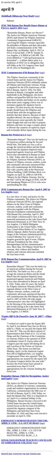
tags (37, 16)
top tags (26, 453)
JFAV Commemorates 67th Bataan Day (20, 72)
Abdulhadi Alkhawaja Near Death (17, 16)
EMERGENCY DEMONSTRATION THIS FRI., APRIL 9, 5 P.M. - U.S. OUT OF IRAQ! (24, 421)
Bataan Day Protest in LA (13, 135)
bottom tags (35, 453)
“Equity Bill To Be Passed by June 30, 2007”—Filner (26, 316)
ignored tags (6, 453)
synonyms (17, 453)
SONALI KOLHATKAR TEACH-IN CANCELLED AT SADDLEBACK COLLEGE (26, 441)
